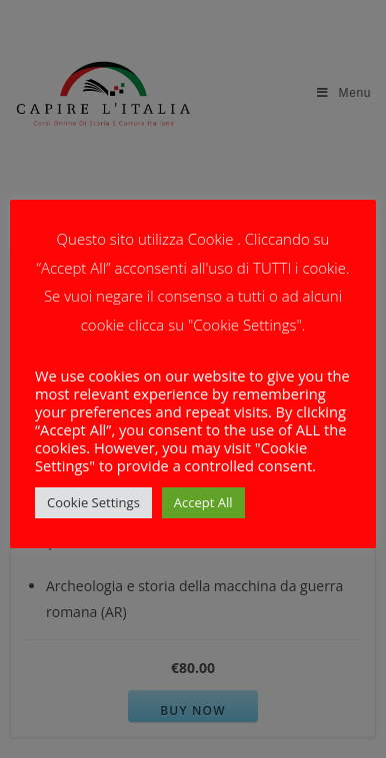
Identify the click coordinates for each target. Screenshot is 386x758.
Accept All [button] (203, 502)
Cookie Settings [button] (93, 502)
